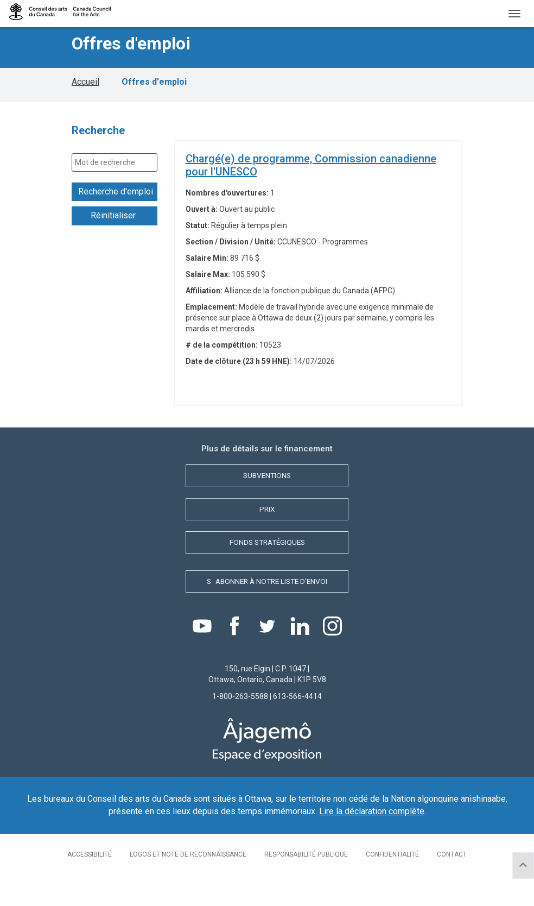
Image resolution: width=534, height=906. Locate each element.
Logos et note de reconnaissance (188, 868)
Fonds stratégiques (267, 551)
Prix (267, 516)
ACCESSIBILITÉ (89, 868)
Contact (452, 868)
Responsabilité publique (306, 868)
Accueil (85, 86)
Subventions (267, 481)
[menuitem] (90, 868)
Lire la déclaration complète (371, 825)
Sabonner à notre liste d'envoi (267, 592)
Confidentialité (392, 868)
